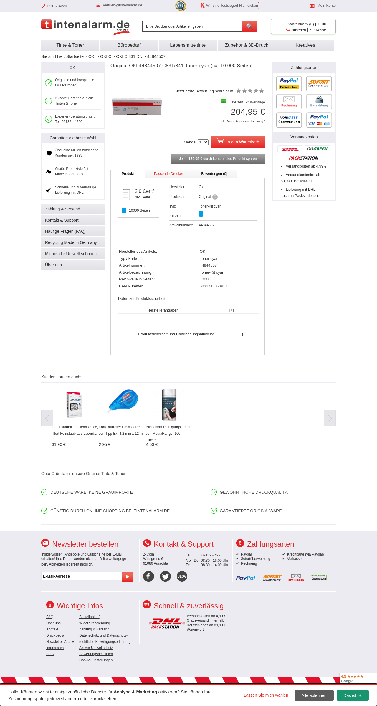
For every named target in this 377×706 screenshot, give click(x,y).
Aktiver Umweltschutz (96, 648)
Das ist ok (353, 695)
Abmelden (57, 564)
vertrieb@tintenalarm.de (122, 5)
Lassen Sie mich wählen (266, 695)
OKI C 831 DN (129, 56)
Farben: (175, 215)
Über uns (53, 264)
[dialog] (188, 695)
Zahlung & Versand (62, 209)
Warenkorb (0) (301, 24)
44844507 (156, 56)
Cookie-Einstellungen (96, 660)
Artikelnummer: (181, 225)
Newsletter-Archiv (60, 642)
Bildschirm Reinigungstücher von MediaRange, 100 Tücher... (168, 433)
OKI (91, 56)
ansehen (299, 30)
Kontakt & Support (62, 220)
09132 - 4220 (211, 555)
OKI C (105, 56)
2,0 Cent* (145, 191)
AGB (50, 654)
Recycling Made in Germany (71, 242)
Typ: (172, 206)
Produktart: (178, 197)
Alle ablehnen (314, 695)
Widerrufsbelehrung (94, 623)
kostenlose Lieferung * (250, 121)
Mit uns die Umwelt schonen (71, 253)
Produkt (128, 174)
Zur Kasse (317, 30)
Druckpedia (55, 635)
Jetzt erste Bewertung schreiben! (204, 91)
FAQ (49, 617)
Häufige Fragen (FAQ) (65, 231)
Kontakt (52, 629)
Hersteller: (177, 187)
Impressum (55, 648)
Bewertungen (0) (214, 174)
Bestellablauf (89, 617)
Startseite (75, 56)
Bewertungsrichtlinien (96, 654)
